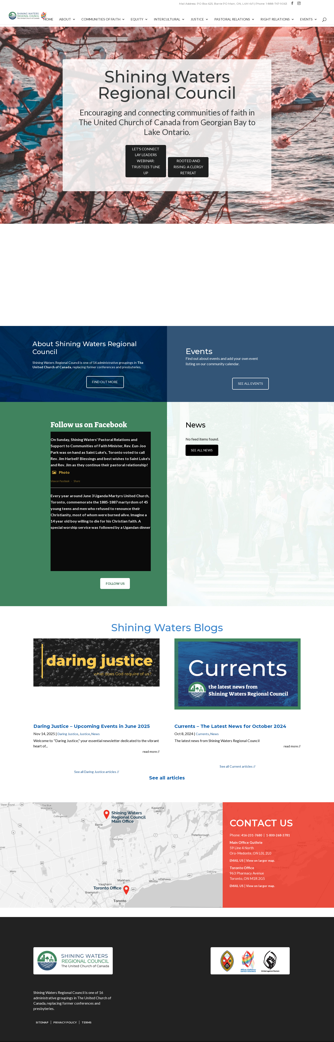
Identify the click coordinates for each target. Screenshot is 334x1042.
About (65, 21)
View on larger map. (260, 851)
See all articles (167, 768)
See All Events (250, 372)
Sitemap (42, 1012)
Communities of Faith (100, 21)
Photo (60, 464)
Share (77, 472)
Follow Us (113, 576)
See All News (203, 449)
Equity (137, 21)
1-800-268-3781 (278, 825)
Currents (202, 724)
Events (306, 21)
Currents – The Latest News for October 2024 (230, 716)
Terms (86, 1012)
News (95, 724)
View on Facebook (60, 472)
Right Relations (275, 21)
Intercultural (167, 21)
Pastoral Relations (232, 21)
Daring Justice (68, 724)
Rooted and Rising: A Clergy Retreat (199, 159)
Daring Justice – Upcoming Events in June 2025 (91, 716)
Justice (197, 21)
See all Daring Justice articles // (96, 762)
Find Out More (106, 373)
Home (48, 21)
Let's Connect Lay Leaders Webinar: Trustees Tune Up (135, 156)
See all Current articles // (237, 757)
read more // (151, 742)
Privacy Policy (65, 1012)
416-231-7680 (251, 825)
